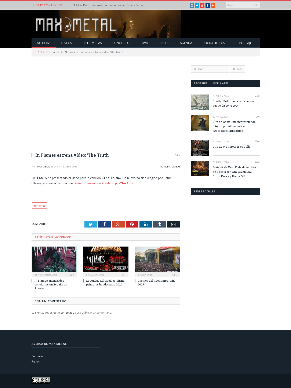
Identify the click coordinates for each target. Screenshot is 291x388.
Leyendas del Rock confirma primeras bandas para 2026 (105, 282)
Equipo (36, 361)
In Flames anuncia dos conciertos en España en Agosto (50, 284)
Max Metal (43, 166)
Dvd (145, 43)
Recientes (200, 83)
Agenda (186, 43)
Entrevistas (92, 43)
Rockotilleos (214, 43)
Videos (176, 166)
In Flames (39, 205)
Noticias (44, 43)
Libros (164, 43)
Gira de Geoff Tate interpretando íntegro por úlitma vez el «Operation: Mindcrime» (234, 126)
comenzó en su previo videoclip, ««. (104, 183)
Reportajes (244, 43)
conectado (67, 312)
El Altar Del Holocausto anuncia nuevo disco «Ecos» (108, 5)
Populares (221, 83)
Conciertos (121, 43)
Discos (66, 43)
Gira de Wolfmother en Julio (232, 146)
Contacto (37, 356)
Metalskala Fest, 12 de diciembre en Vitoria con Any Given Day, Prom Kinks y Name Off (234, 171)
